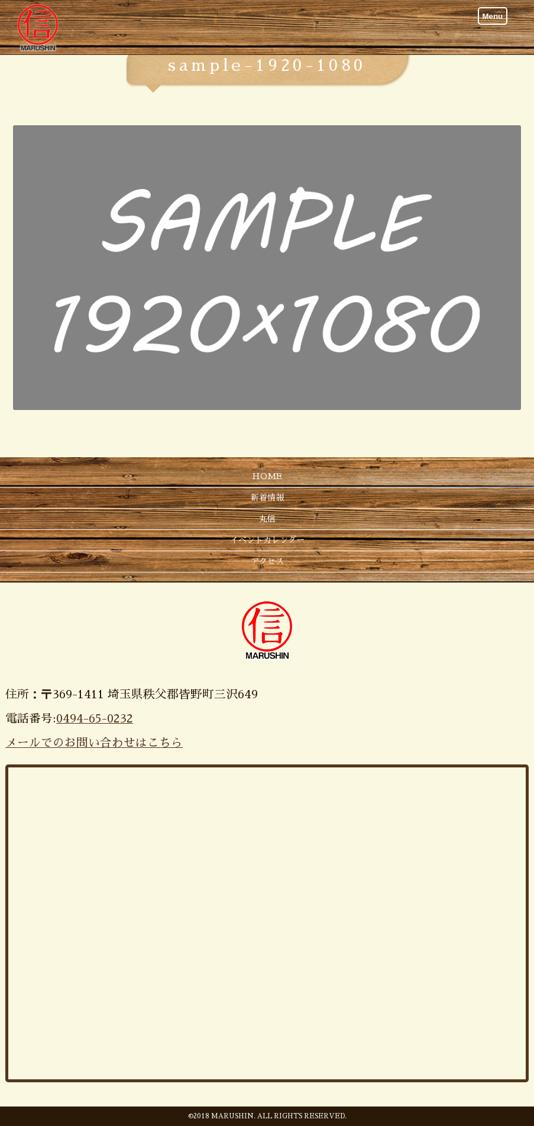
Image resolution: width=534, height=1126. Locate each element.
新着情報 (267, 497)
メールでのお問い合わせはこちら (94, 743)
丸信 (267, 519)
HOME (267, 476)
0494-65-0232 (94, 718)
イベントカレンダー (267, 540)
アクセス (267, 561)
